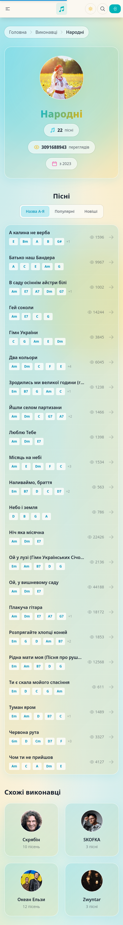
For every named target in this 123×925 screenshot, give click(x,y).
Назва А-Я (35, 211)
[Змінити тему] (90, 8)
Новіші (90, 211)
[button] (7, 8)
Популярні (65, 211)
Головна (18, 32)
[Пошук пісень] (102, 8)
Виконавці (46, 32)
